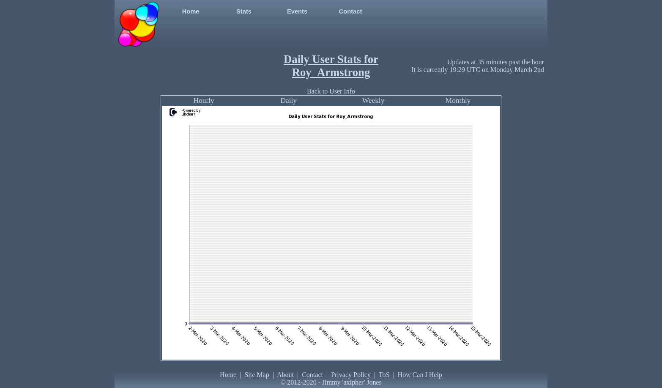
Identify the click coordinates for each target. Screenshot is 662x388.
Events (297, 11)
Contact (350, 11)
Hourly (204, 100)
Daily (288, 100)
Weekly (373, 100)
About (285, 374)
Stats (244, 11)
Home (191, 11)
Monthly (458, 100)
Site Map (256, 374)
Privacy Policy (351, 374)
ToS (384, 374)
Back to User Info (331, 91)
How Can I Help (420, 374)
